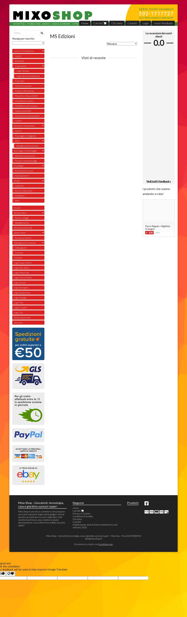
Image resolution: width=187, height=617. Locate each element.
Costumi (18, 257)
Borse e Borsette (23, 190)
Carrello (99, 23)
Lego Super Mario (23, 262)
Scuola (17, 207)
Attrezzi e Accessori (25, 155)
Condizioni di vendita (83, 516)
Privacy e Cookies (81, 513)
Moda (17, 180)
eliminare (18, 322)
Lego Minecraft (21, 272)
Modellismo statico (24, 101)
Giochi (18, 56)
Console (19, 252)
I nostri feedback (163, 23)
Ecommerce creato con (93, 544)
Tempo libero (20, 212)
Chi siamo (116, 23)
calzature (19, 185)
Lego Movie (20, 282)
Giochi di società (23, 85)
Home (84, 23)
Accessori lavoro (23, 237)
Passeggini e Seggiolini (25, 135)
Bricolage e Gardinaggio (25, 150)
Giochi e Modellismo (24, 51)
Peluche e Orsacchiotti (26, 95)
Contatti (132, 23)
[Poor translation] (10, 573)
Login (145, 23)
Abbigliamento (22, 222)
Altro (17, 140)
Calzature (20, 195)
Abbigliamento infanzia (27, 145)
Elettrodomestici (22, 317)
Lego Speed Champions (28, 76)
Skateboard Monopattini (27, 115)
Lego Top (18, 312)
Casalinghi (18, 165)
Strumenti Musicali (23, 227)
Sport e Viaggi (21, 217)
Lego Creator (20, 307)
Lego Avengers (21, 287)
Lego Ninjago (20, 297)
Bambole (19, 61)
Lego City (18, 302)
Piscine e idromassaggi (26, 160)
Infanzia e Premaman (24, 125)
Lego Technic (22, 70)
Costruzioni (20, 65)
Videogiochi (20, 247)
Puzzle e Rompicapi (24, 90)
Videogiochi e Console (25, 242)
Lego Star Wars (21, 267)
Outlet (18, 120)
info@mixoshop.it (93, 538)
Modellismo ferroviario (26, 105)
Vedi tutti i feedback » (158, 181)
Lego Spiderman (22, 292)
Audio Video (20, 232)
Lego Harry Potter (23, 277)
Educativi (19, 81)
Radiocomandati (23, 110)
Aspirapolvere (22, 175)
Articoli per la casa (24, 170)
